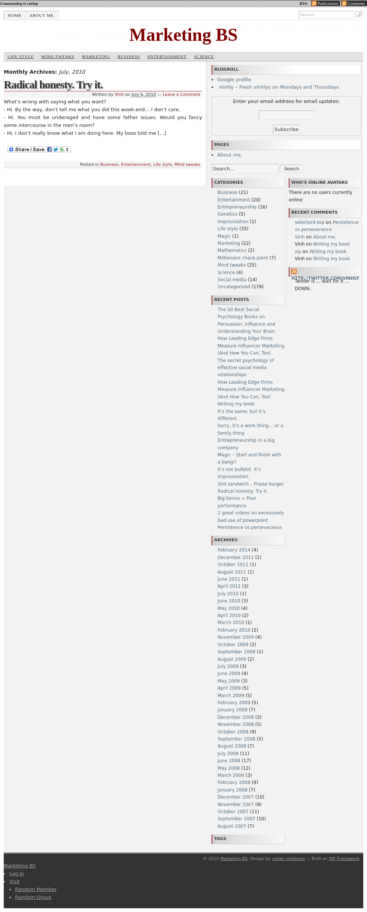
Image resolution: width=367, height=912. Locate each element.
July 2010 (228, 593)
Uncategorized (234, 286)
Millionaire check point (243, 258)
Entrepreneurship (237, 207)
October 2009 (233, 644)
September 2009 (236, 651)
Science (204, 56)
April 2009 (229, 688)
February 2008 (234, 782)
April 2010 (229, 615)
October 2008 (233, 732)
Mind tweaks (58, 56)
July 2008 (228, 753)
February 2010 (234, 630)
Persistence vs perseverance (250, 527)
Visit (14, 881)
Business (129, 56)
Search (291, 168)
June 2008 (229, 760)
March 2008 (231, 775)
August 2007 (232, 826)
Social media (232, 279)
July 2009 (228, 666)
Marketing (96, 56)
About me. (42, 15)
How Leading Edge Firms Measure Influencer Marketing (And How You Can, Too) (251, 346)
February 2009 (234, 702)
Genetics (227, 214)
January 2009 (233, 709)
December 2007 (236, 797)
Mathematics (232, 250)
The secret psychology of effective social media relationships (246, 368)
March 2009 (231, 695)
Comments (356, 3)
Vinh (119, 94)
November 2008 (236, 724)
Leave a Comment (181, 94)
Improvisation (233, 221)
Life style (20, 56)
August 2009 (232, 659)
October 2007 (233, 811)
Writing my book (236, 404)
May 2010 (229, 608)
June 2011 (229, 579)
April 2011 (229, 586)
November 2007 (236, 804)
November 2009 (236, 637)
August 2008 (232, 746)
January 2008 (233, 790)
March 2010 (231, 622)
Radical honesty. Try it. (53, 85)
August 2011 (232, 572)
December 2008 (236, 717)
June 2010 (229, 601)
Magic (224, 236)
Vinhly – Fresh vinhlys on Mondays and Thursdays (278, 87)
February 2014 (234, 550)
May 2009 (229, 681)
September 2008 (236, 739)
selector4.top (309, 222)
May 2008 (229, 768)
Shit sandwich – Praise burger (251, 484)
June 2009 (229, 673)
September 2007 (236, 818)
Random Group (33, 897)
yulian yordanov (288, 858)
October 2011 (233, 564)
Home (14, 15)
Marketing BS (183, 35)
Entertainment (167, 56)
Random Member (36, 889)
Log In (16, 873)
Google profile (234, 79)
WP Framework (344, 858)
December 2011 (236, 557)
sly (298, 251)
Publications (328, 3)
